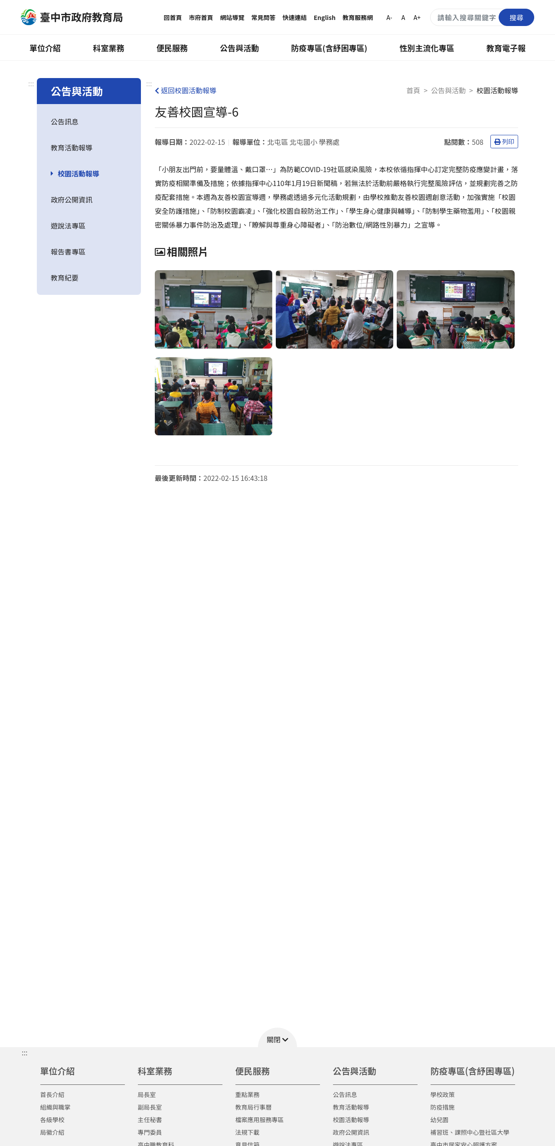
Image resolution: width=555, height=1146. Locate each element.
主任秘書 (150, 1119)
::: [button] (24, 1052)
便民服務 (172, 47)
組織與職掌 (55, 1107)
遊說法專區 (68, 225)
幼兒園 (440, 1119)
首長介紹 (52, 1094)
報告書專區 (68, 251)
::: (31, 83)
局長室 (147, 1094)
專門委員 (150, 1132)
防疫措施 (443, 1107)
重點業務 (247, 1094)
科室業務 (108, 47)
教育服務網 (358, 17)
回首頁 (173, 17)
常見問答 (263, 17)
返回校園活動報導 (185, 90)
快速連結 (295, 17)
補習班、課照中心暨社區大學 (470, 1132)
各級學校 (52, 1119)
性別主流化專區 (427, 47)
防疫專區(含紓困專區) (329, 47)
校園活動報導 (78, 173)
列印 (504, 141)
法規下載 (247, 1132)
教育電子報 (506, 47)
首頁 (413, 90)
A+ (417, 17)
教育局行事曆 (253, 1107)
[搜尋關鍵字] (482, 17)
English (325, 17)
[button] (277, 1037)
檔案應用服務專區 (259, 1119)
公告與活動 (239, 47)
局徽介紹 (52, 1132)
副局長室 (150, 1107)
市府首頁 (201, 17)
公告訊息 (64, 121)
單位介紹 (45, 47)
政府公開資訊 (71, 199)
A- (389, 17)
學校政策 (443, 1094)
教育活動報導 (71, 147)
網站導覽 (232, 17)
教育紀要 (64, 277)
